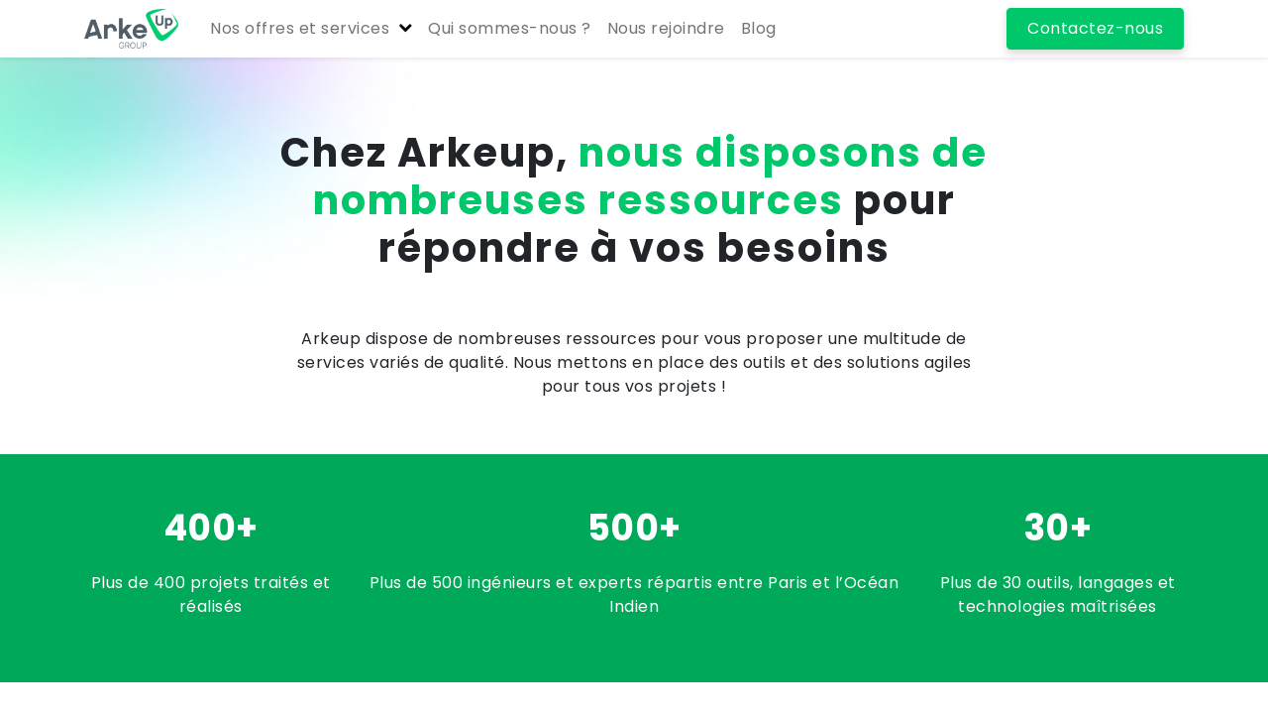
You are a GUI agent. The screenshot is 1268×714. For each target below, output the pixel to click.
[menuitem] (509, 29)
